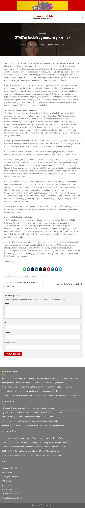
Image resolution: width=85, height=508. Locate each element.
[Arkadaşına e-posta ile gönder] (44, 269)
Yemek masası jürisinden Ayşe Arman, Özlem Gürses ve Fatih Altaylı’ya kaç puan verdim (37, 387)
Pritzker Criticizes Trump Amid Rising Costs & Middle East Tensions (28, 408)
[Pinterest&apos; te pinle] (48, 269)
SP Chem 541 (7, 481)
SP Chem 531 (7, 485)
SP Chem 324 (7, 489)
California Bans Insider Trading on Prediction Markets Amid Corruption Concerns (34, 447)
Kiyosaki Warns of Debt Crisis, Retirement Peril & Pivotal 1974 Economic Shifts (33, 413)
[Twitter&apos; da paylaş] (36, 269)
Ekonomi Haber (11, 372)
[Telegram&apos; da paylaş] (60, 269)
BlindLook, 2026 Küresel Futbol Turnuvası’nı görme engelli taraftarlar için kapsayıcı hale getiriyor (40, 378)
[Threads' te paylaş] (40, 269)
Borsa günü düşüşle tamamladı (68, 284)
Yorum (7, 303)
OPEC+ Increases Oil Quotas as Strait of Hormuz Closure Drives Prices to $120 (32, 438)
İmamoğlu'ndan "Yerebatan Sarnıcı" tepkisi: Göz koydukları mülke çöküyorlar (33, 383)
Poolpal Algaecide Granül (12, 498)
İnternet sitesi (9, 343)
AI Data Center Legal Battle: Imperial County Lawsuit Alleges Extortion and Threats (35, 442)
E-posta (7, 333)
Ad (5, 322)
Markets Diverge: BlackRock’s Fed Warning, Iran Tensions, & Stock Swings (30, 421)
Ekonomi (42, 34)
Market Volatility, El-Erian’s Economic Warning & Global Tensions (28, 417)
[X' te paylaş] (32, 269)
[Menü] (3, 17)
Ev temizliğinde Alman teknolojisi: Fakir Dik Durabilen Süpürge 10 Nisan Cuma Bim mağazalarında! (41, 395)
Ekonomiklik (25, 45)
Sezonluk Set (7, 472)
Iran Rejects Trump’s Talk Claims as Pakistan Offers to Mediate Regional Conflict (33, 425)
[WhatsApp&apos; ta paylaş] (24, 269)
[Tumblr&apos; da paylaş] (56, 269)
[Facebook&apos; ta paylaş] (28, 269)
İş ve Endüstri (10, 431)
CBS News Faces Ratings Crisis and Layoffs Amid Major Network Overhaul (30, 451)
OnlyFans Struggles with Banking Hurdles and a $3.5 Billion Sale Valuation (31, 455)
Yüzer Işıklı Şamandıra (10, 477)
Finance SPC (9, 402)
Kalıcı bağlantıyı (32, 277)
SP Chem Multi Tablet (10, 494)
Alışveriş (8, 461)
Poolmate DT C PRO (9, 468)
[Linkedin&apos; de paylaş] (52, 269)
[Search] (82, 17)
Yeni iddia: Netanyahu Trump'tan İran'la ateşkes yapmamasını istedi (29, 391)
